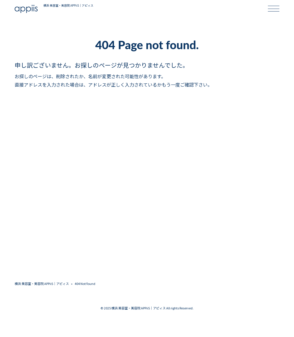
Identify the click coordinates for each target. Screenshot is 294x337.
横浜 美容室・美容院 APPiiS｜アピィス (42, 283)
